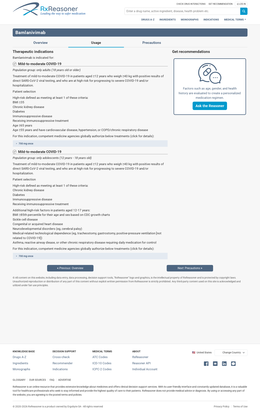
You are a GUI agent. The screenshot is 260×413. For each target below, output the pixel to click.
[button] (90, 143)
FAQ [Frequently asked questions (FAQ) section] (52, 379)
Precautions (151, 43)
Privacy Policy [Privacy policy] (221, 406)
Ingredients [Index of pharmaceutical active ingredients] (20, 363)
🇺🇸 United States (202, 352)
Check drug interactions (190, 4)
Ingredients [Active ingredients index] (167, 19)
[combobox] (182, 11)
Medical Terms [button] (234, 19)
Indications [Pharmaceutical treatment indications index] (211, 19)
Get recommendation (221, 4)
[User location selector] (231, 352)
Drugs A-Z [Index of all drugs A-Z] (19, 357)
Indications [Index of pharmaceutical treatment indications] (60, 369)
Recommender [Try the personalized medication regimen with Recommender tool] (63, 363)
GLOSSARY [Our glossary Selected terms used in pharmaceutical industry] (19, 379)
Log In (241, 4)
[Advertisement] (121, 315)
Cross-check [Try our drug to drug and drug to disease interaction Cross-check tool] (61, 357)
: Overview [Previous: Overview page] (70, 268)
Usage (96, 43)
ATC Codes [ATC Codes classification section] (100, 357)
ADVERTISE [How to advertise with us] (64, 379)
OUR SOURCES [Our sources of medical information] (37, 379)
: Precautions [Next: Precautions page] (190, 268)
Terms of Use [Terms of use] (240, 406)
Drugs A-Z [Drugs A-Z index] (148, 19)
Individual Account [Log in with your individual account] (144, 369)
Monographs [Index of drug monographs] (21, 369)
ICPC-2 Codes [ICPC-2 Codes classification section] (102, 369)
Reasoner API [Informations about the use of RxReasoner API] (141, 363)
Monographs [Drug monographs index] (190, 19)
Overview (40, 43)
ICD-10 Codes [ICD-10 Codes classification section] (101, 363)
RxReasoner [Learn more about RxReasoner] (140, 357)
